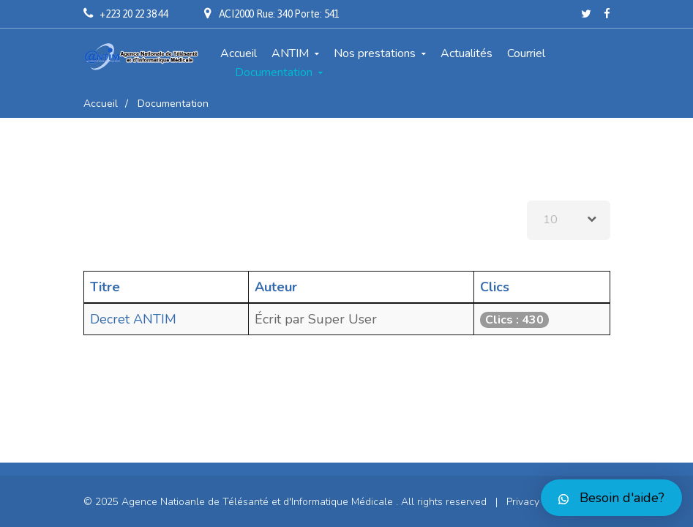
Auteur (276, 287)
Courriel (526, 53)
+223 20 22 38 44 (134, 14)
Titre (105, 287)
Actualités (466, 53)
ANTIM (290, 53)
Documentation (273, 72)
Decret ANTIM (133, 319)
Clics (494, 287)
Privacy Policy (537, 502)
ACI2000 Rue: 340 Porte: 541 (279, 14)
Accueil (238, 53)
